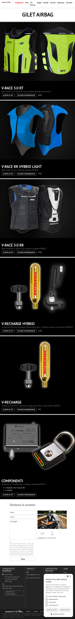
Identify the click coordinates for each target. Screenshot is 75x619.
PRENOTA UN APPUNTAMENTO (11, 593)
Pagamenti (5, 617)
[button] (58, 614)
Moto (27, 3)
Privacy (22, 617)
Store (65, 572)
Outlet (68, 3)
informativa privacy (25, 543)
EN (71, 3)
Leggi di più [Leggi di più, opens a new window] (60, 592)
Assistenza (60, 3)
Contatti (53, 3)
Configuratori (19, 3)
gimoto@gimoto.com (42, 538)
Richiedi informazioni (26, 95)
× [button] (70, 576)
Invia (23, 559)
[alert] (58, 595)
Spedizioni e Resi (14, 617)
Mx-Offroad (32, 4)
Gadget (39, 3)
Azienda (45, 3)
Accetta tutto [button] (52, 610)
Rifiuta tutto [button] (65, 610)
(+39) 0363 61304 (52, 538)
